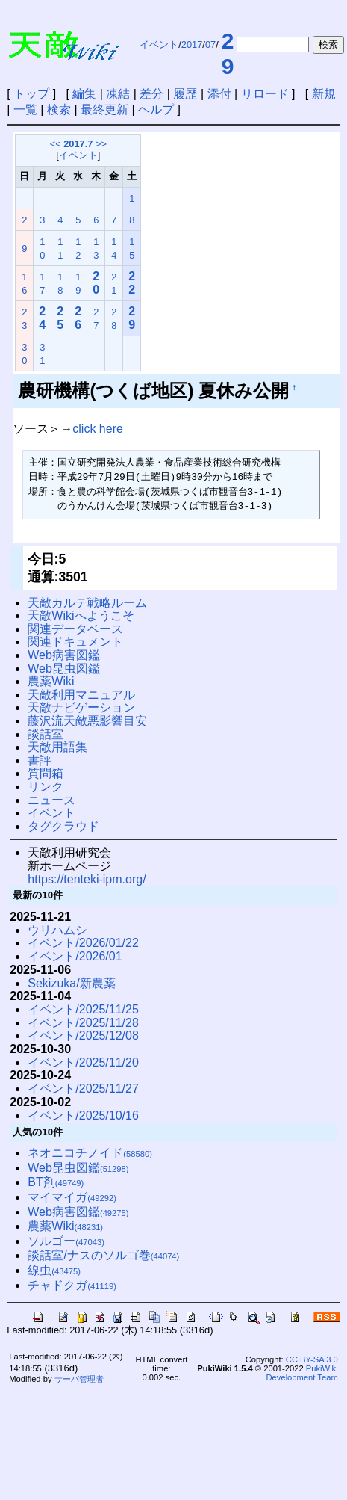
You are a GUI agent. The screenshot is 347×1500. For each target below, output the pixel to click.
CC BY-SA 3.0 (312, 1359)
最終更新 (104, 109)
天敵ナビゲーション (81, 707)
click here (97, 428)
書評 (39, 760)
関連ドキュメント (75, 641)
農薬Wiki (51, 681)
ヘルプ (156, 109)
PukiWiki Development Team (302, 1373)
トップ (31, 93)
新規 (324, 93)
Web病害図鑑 (64, 655)
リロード (265, 93)
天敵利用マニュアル (81, 694)
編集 (84, 93)
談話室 (45, 734)
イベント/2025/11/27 (83, 1088)
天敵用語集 (57, 747)
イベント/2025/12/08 (83, 1035)
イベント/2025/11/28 (83, 1022)
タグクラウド (63, 826)
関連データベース (75, 629)
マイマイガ (72, 1197)
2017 (191, 44)
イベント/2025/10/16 (83, 1115)
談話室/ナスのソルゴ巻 (103, 1255)
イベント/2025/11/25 (83, 1009)
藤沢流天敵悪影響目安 (87, 720)
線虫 (54, 1270)
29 (228, 53)
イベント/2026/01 (75, 956)
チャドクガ (72, 1285)
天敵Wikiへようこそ (81, 615)
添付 (219, 93)
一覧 (25, 109)
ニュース (51, 800)
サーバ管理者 (79, 1378)
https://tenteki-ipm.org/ (87, 879)
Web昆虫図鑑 (64, 668)
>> (101, 143)
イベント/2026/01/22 (83, 942)
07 (210, 44)
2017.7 (78, 143)
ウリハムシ (57, 930)
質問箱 (45, 773)
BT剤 (56, 1182)
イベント (159, 44)
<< (55, 143)
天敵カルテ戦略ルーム (87, 602)
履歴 (185, 93)
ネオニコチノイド (90, 1152)
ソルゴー (66, 1241)
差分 (151, 93)
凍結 (118, 93)
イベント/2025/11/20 (83, 1062)
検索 (59, 109)
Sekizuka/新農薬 (71, 983)
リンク (45, 786)
